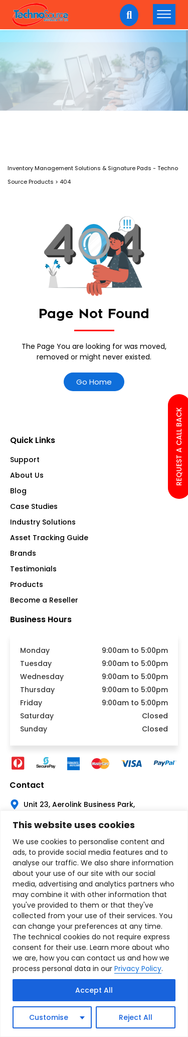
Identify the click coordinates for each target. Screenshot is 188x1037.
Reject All (135, 1017)
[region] (94, 923)
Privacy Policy (137, 969)
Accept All (94, 990)
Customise (48, 1017)
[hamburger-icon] (164, 14)
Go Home (94, 382)
